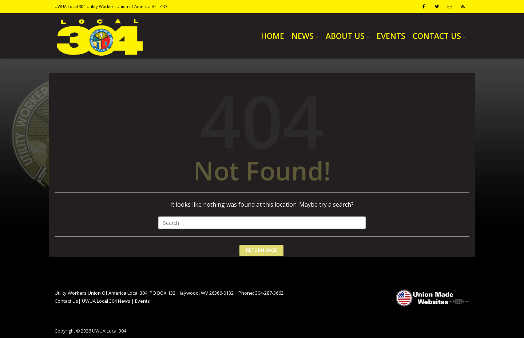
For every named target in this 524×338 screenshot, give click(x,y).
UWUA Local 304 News (106, 301)
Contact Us (66, 301)
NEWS (302, 36)
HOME (272, 36)
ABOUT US (345, 36)
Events (142, 301)
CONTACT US (437, 36)
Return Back (261, 250)
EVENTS (391, 36)
